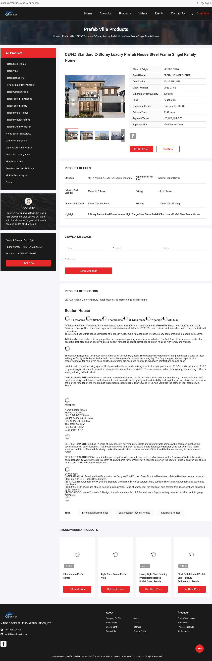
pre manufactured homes (95, 512)
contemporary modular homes (134, 512)
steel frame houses (170, 512)
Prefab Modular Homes (18, 119)
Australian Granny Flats (18, 154)
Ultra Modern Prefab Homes (73, 576)
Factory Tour (111, 622)
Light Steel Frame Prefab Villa (114, 576)
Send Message (88, 270)
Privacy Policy (140, 631)
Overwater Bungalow (16, 140)
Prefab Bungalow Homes (19, 126)
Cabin (9, 182)
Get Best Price (141, 149)
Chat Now (28, 263)
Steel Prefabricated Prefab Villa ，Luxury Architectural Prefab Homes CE (191, 578)
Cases (136, 622)
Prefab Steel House (16, 64)
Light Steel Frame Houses (19, 147)
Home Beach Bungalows (18, 133)
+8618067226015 (27, 253)
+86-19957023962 (32, 247)
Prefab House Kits (15, 78)
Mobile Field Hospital (17, 175)
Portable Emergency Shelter (20, 85)
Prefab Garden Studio (17, 91)
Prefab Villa (68, 36)
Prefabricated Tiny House (19, 98)
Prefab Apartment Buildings (20, 168)
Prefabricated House (16, 105)
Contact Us (111, 631)
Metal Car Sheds (14, 161)
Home (56, 36)
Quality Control (112, 627)
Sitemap (137, 627)
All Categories (184, 631)
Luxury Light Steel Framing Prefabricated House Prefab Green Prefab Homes (153, 578)
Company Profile (113, 618)
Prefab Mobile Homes (17, 112)
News (136, 618)
